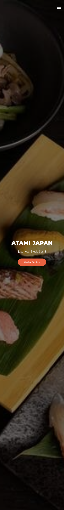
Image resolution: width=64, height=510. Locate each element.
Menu (59, 7)
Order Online (32, 262)
